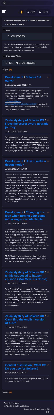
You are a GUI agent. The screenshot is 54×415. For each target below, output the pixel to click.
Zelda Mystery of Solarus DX (24, 120)
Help (47, 412)
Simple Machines (23, 406)
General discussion (18, 365)
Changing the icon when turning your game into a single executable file (25, 216)
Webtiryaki (15, 403)
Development (14, 77)
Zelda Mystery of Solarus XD (24, 272)
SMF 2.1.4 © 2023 (10, 406)
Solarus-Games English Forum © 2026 (37, 409)
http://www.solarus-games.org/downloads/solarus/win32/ (20, 102)
